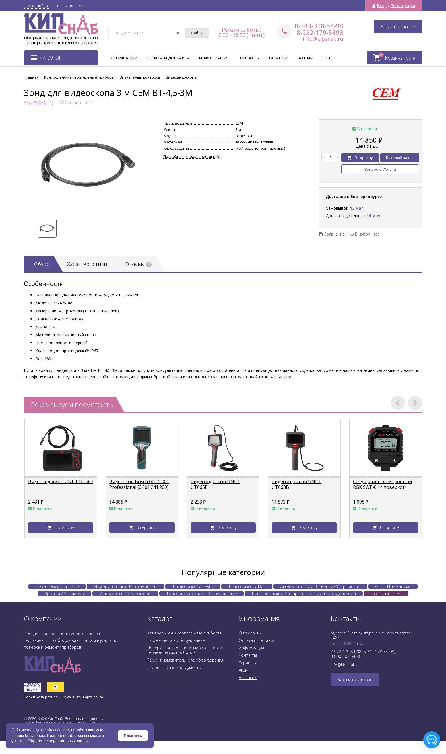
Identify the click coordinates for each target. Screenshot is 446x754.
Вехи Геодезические (57, 586)
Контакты (249, 58)
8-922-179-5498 (320, 32)
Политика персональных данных (52, 697)
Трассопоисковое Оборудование (201, 593)
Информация (213, 58)
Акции (306, 58)
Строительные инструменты (174, 667)
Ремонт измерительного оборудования (185, 660)
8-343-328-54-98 (319, 25)
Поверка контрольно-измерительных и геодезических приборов (184, 650)
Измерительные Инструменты (125, 586)
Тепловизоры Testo (192, 586)
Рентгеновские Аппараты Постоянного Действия (304, 593)
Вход (382, 5)
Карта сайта (93, 697)
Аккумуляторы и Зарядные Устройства (320, 586)
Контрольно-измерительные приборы (184, 633)
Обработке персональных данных (59, 741)
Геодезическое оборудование (176, 640)
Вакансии (248, 677)
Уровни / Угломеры (64, 593)
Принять (133, 735)
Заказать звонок (398, 27)
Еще (329, 58)
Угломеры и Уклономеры (125, 593)
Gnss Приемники (393, 586)
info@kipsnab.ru (323, 38)
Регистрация (403, 5)
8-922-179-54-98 (346, 651)
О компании (123, 58)
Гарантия (279, 58)
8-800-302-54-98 (346, 656)
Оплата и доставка (168, 58)
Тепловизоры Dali (246, 586)
